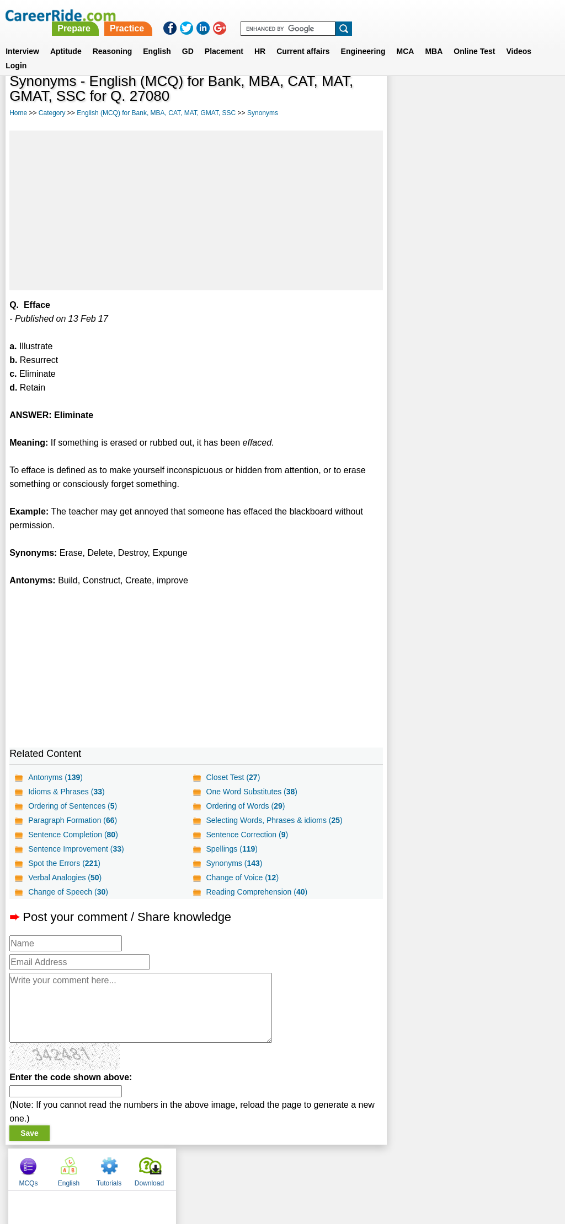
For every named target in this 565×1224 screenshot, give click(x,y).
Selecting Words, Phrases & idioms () (274, 820)
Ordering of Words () (245, 805)
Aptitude (66, 38)
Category (52, 113)
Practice (334, 15)
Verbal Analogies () (65, 877)
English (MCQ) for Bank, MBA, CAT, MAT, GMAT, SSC (156, 113)
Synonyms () (234, 863)
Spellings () (231, 848)
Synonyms (262, 113)
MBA (434, 38)
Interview (22, 38)
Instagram (403, 1166)
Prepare (281, 15)
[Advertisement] (195, 210)
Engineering (363, 38)
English (157, 38)
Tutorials (490, 99)
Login (16, 52)
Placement (224, 38)
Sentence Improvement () (76, 848)
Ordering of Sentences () (72, 805)
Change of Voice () (242, 877)
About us (182, 1166)
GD (188, 38)
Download (530, 99)
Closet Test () (233, 777)
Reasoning (112, 38)
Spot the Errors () (64, 863)
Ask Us (323, 1166)
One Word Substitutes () (251, 791)
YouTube (360, 1166)
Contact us (226, 1166)
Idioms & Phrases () (66, 791)
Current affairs (302, 38)
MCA (405, 38)
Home (18, 113)
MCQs (408, 99)
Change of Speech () (68, 891)
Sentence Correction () (247, 834)
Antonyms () (55, 777)
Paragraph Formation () (72, 820)
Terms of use (277, 1166)
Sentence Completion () (73, 834)
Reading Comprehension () (256, 891)
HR (259, 38)
